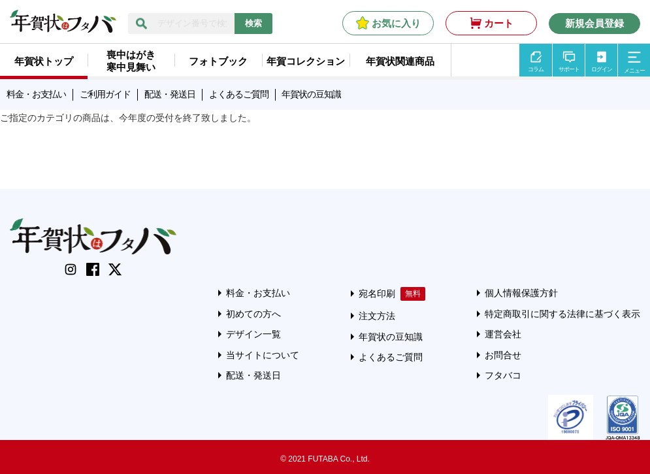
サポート (569, 69)
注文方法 (377, 316)
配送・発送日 (169, 94)
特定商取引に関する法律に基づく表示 (562, 314)
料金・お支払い (36, 94)
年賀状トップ (43, 61)
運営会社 (503, 334)
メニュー (634, 70)
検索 (253, 23)
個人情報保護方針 (521, 293)
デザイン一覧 (253, 334)
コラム (536, 69)
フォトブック (218, 61)
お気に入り (396, 23)
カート (498, 23)
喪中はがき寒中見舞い (130, 61)
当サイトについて (262, 355)
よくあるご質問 (238, 94)
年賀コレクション (306, 61)
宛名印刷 (377, 293)
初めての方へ (253, 314)
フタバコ (503, 375)
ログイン (601, 69)
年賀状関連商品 (400, 61)
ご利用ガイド (105, 94)
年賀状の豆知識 (311, 94)
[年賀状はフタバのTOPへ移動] (63, 26)
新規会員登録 (594, 23)
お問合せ (503, 355)
